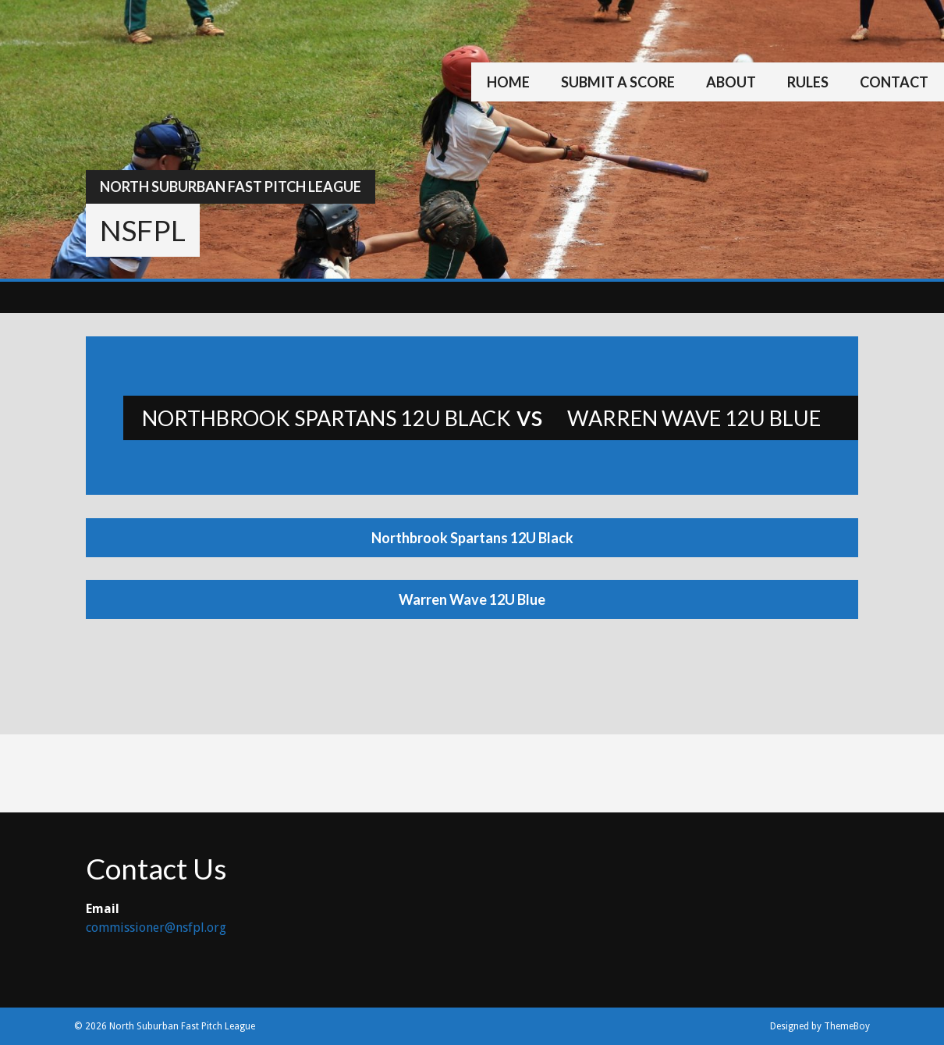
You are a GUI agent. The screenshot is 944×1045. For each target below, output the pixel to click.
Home (508, 82)
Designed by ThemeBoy (820, 1026)
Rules (808, 82)
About (731, 82)
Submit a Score (618, 82)
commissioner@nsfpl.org (156, 927)
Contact (894, 82)
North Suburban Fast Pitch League (230, 186)
